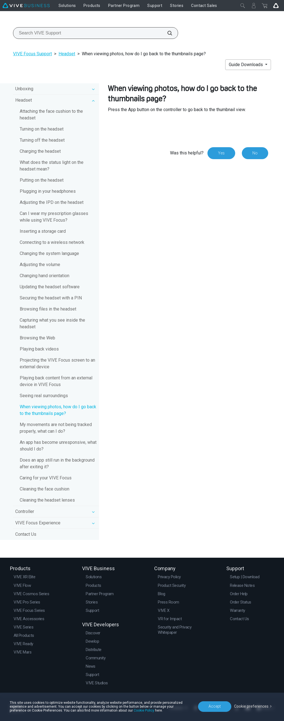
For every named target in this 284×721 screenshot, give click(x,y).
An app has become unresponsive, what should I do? (58, 446)
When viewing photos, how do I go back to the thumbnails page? (58, 410)
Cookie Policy (144, 710)
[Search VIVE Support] (166, 33)
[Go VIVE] (276, 5)
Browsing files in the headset (48, 309)
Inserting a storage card (43, 231)
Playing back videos (39, 349)
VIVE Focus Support (32, 53)
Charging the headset (40, 151)
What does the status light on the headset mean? (51, 166)
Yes (221, 153)
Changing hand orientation (44, 275)
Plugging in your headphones (48, 191)
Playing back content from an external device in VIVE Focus (56, 381)
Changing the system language (49, 253)
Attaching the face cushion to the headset (51, 115)
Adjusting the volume (40, 264)
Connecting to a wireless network (52, 242)
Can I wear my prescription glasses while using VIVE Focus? (54, 217)
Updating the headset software (50, 286)
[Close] (242, 5)
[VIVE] (26, 5)
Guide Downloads (246, 64)
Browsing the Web (37, 338)
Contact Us (25, 534)
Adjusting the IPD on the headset (51, 202)
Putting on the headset (42, 180)
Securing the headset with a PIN (51, 298)
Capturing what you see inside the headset (52, 323)
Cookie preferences (251, 706)
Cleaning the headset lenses (47, 500)
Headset (67, 53)
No (255, 153)
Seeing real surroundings (44, 395)
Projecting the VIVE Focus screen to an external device (57, 363)
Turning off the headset (42, 140)
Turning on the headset (42, 129)
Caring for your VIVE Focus (46, 477)
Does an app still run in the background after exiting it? (57, 463)
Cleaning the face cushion (44, 489)
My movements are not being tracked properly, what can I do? (56, 428)
